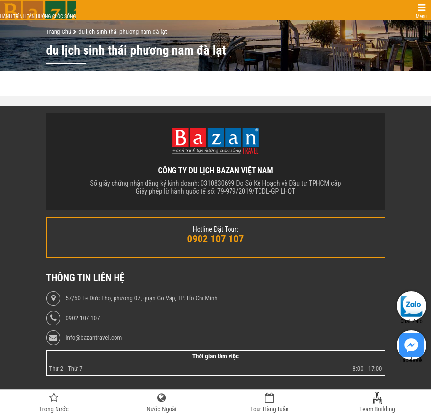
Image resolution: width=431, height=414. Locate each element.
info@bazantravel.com (93, 337)
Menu (421, 16)
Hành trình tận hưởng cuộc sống (38, 16)
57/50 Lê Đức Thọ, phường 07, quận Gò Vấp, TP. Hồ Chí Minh (141, 298)
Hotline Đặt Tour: (215, 229)
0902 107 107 (82, 318)
